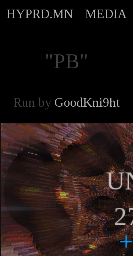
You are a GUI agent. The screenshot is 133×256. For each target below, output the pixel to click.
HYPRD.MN (39, 14)
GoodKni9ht (87, 102)
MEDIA (106, 14)
